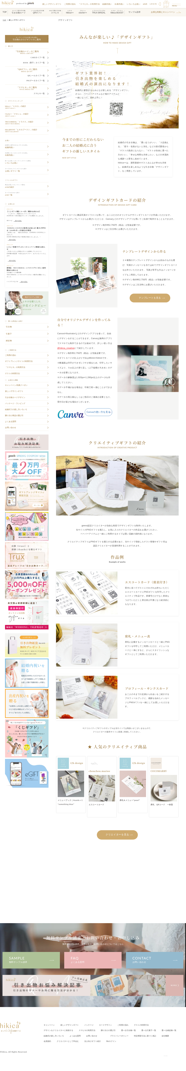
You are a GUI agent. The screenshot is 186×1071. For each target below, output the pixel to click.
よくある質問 (93, 959)
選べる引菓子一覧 (156, 1030)
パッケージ (92, 1024)
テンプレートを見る (150, 297)
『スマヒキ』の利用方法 (90, 4)
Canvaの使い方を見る (98, 411)
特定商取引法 (56, 1040)
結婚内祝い (108, 4)
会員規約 (91, 1040)
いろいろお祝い (134, 4)
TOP (4, 20)
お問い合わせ (154, 959)
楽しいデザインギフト (53, 4)
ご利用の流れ (71, 4)
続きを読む (18, 220)
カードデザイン (110, 1024)
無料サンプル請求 (31, 959)
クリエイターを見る (117, 834)
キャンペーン (50, 1024)
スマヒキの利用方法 (90, 1030)
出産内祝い (120, 4)
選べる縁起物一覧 (52, 1035)
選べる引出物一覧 (135, 1030)
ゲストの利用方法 (148, 1024)
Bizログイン (159, 1040)
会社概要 (77, 1040)
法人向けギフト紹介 (139, 1040)
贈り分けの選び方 (113, 1030)
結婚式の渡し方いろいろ (76, 1035)
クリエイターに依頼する (60, 1030)
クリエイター (113, 1040)
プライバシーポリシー (146, 1035)
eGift (146, 4)
